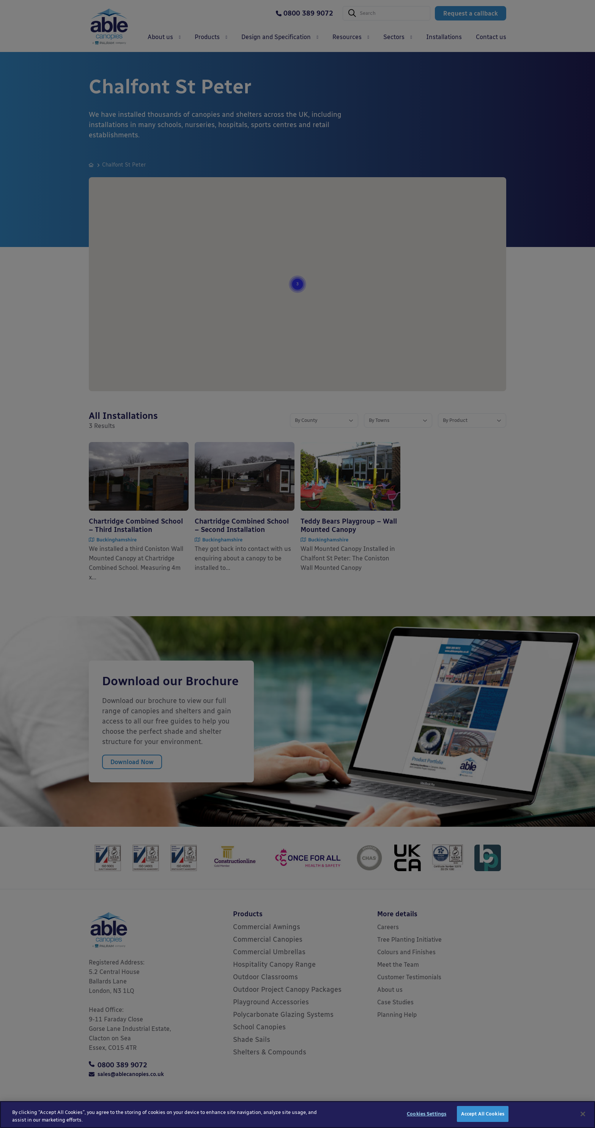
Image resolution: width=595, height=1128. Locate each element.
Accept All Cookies (482, 1115)
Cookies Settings (426, 1115)
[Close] (583, 1115)
